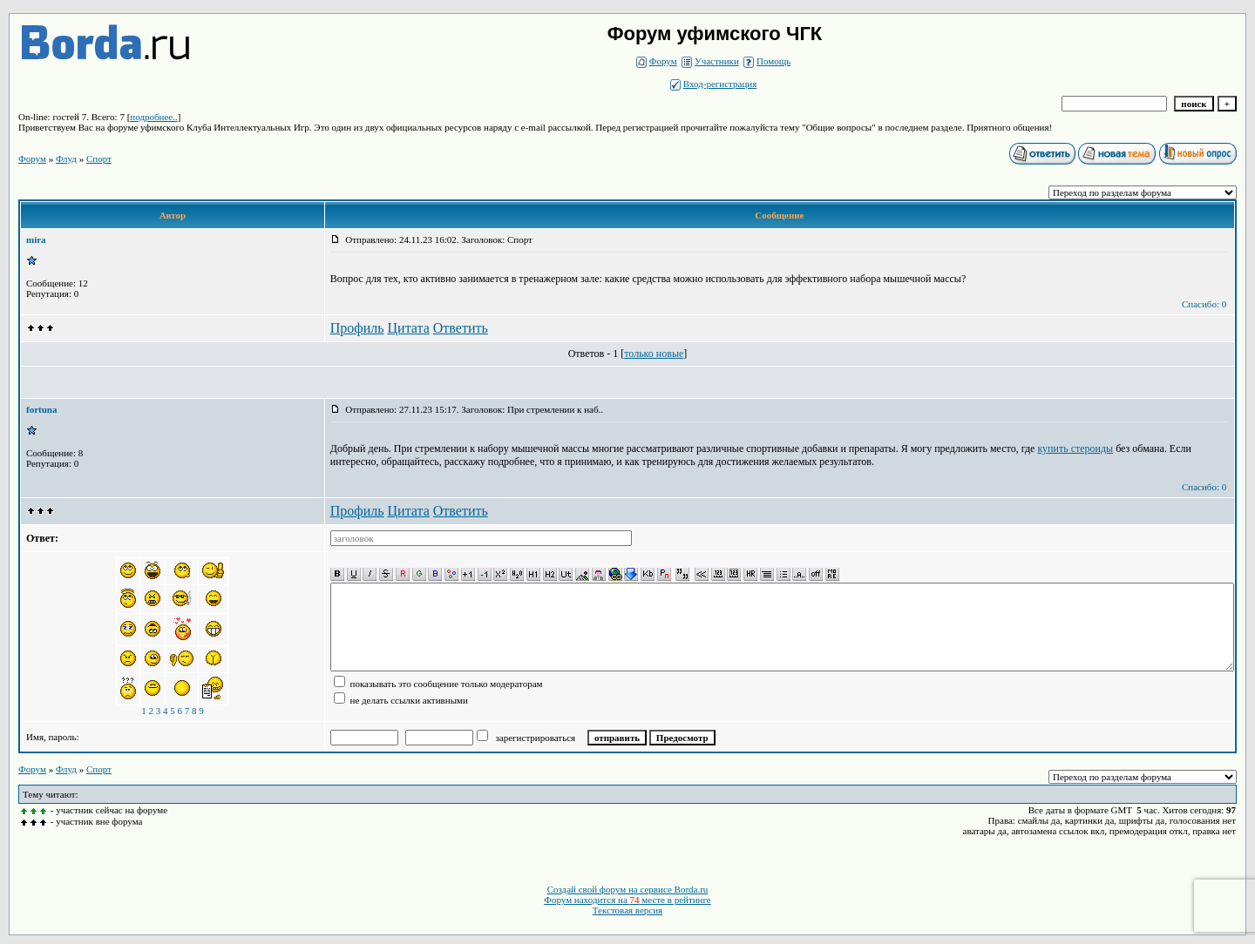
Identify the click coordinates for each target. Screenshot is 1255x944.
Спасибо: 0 (1204, 304)
